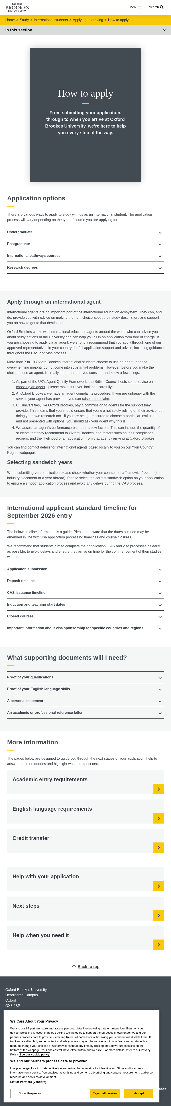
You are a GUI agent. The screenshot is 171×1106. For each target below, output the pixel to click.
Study (24, 20)
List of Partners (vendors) (28, 1082)
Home (10, 20)
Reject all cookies (105, 1093)
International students (51, 20)
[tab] (85, 232)
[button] (85, 232)
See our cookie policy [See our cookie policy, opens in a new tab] (34, 1054)
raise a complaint (95, 399)
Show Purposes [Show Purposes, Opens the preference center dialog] (30, 1093)
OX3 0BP (12, 1006)
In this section (85, 30)
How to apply (118, 20)
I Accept (138, 1093)
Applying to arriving (88, 20)
